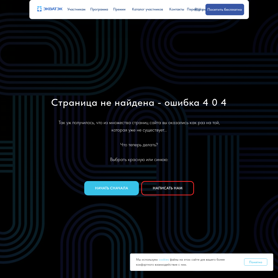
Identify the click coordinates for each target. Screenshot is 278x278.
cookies (164, 259)
